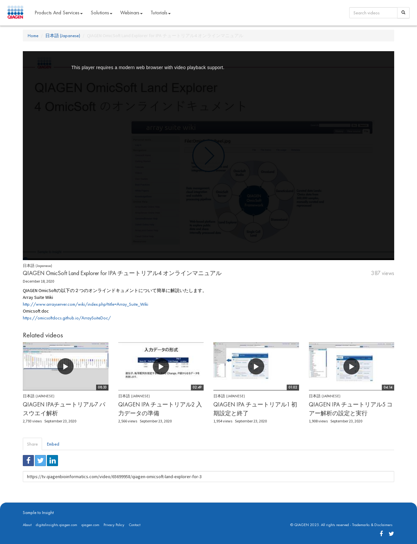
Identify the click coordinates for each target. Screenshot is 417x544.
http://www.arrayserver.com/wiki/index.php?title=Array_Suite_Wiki (85, 304)
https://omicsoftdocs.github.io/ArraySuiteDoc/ (67, 318)
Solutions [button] (101, 12)
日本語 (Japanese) (62, 35)
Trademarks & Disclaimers (372, 524)
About (27, 524)
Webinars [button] (131, 12)
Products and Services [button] (59, 12)
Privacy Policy (114, 524)
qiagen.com (90, 524)
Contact (134, 524)
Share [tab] (32, 444)
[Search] (403, 12)
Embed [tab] (53, 444)
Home (33, 35)
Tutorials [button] (161, 12)
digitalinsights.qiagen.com (56, 524)
